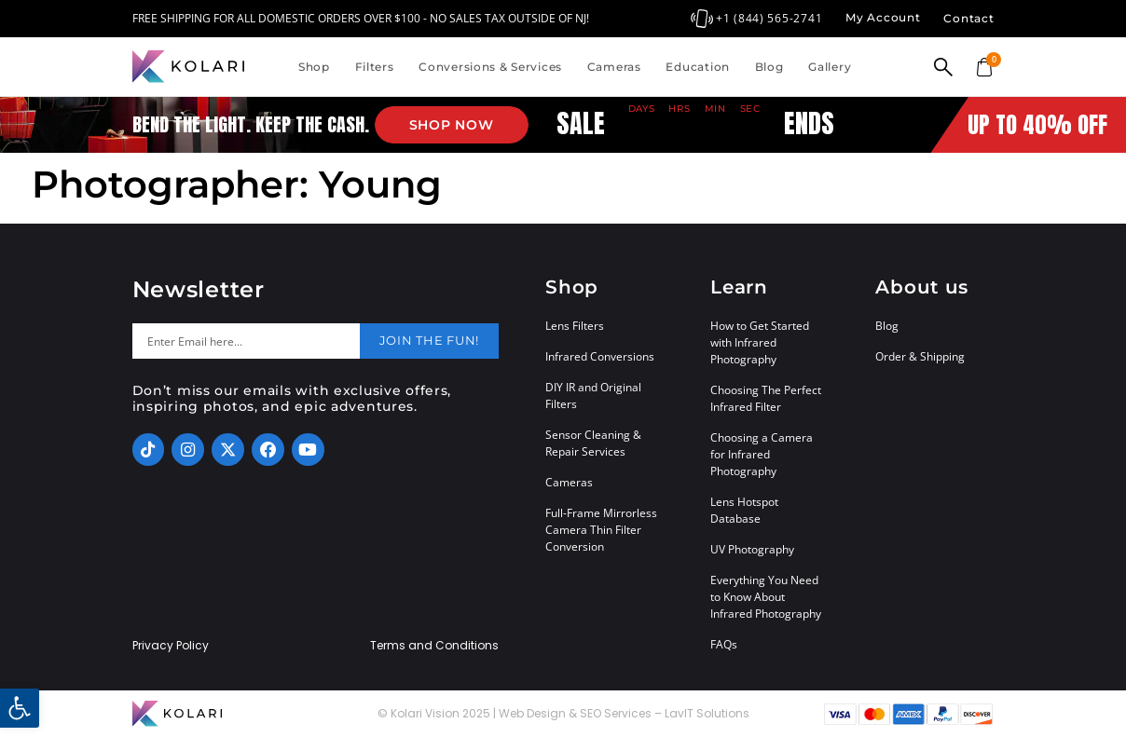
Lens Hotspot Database (744, 510)
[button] (19, 708)
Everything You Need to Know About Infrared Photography (765, 596)
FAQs (723, 644)
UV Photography (752, 549)
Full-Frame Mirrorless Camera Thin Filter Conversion (601, 529)
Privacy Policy (170, 645)
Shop (314, 67)
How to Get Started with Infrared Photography (759, 342)
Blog (769, 67)
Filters (374, 67)
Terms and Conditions (434, 645)
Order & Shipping (920, 356)
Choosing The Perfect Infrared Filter (765, 398)
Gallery (829, 67)
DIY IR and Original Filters (593, 395)
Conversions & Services (490, 67)
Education (697, 67)
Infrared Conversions (599, 356)
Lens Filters (574, 326)
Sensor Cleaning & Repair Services (593, 443)
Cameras (614, 67)
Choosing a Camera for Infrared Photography (761, 454)
